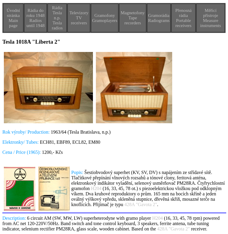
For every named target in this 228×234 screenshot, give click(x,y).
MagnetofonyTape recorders (133, 17)
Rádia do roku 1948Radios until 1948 (35, 18)
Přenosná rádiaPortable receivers (183, 18)
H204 (96, 188)
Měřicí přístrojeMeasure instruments (210, 18)
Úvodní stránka (13, 13)
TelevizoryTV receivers (78, 17)
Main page (13, 23)
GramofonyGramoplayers (104, 18)
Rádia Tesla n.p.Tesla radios (57, 17)
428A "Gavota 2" (140, 204)
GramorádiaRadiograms (159, 18)
